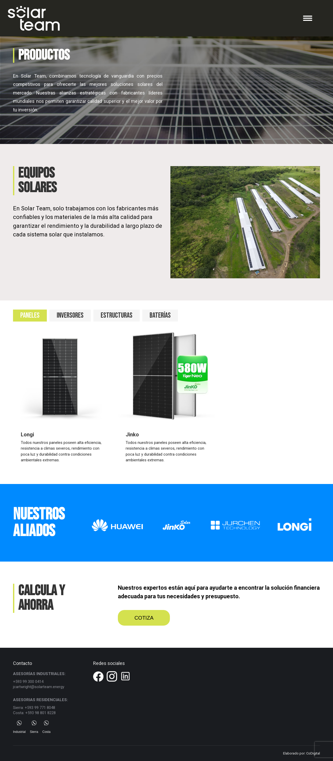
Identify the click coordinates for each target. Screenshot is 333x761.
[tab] (30, 316)
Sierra (34, 727)
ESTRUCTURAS (116, 315)
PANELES (30, 315)
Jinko (132, 434)
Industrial (19, 727)
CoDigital (313, 753)
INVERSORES (70, 315)
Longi (27, 434)
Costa (46, 727)
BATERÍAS (160, 315)
